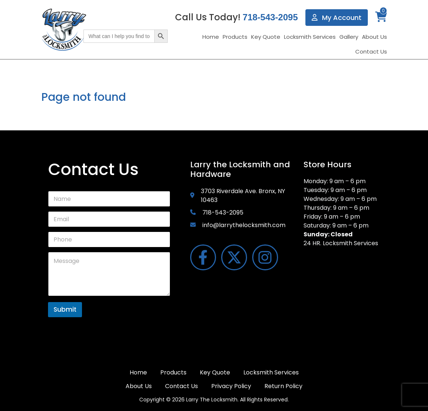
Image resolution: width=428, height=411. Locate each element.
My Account (337, 17)
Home (210, 37)
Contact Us (371, 51)
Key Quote (265, 37)
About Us (374, 37)
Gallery (348, 37)
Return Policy (283, 386)
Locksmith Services (310, 37)
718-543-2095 (270, 17)
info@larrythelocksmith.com (243, 225)
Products (235, 37)
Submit (65, 309)
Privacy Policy (231, 386)
